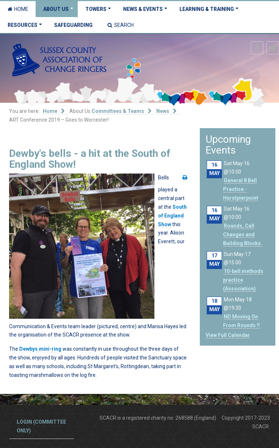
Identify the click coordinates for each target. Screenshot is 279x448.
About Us (56, 9)
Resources (22, 25)
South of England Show (172, 215)
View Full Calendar (228, 335)
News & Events (143, 9)
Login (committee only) (41, 426)
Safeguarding (73, 25)
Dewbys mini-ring (40, 349)
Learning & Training (206, 9)
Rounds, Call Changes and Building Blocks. (242, 234)
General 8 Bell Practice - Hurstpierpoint (240, 189)
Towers (95, 9)
